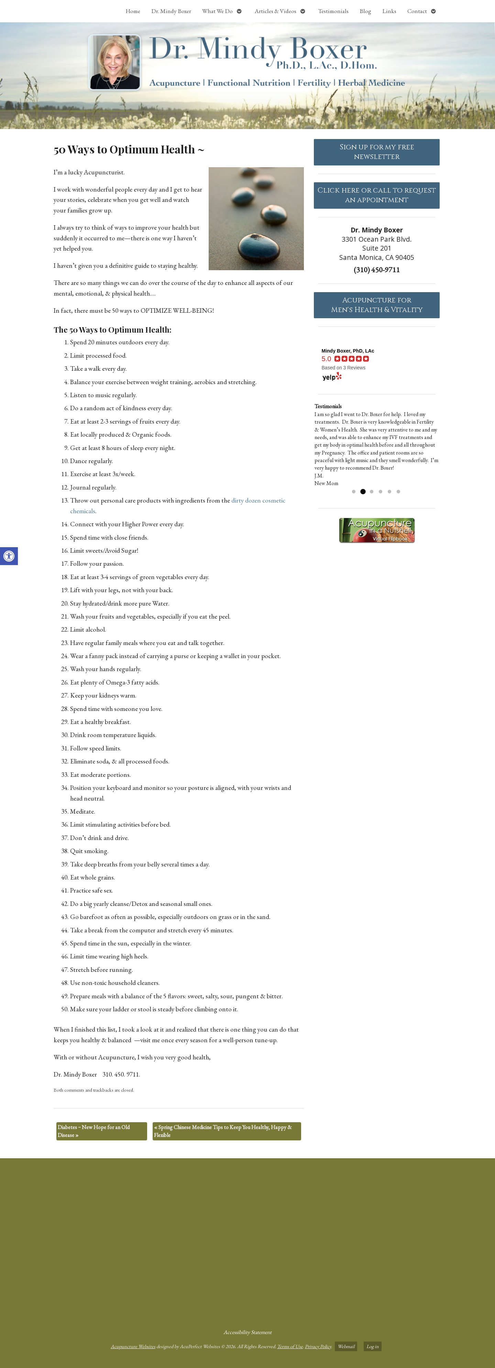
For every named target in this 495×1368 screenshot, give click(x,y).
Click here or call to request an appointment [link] (377, 195)
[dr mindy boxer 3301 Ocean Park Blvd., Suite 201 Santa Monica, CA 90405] (247, 1240)
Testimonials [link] (333, 11)
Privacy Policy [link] (318, 1346)
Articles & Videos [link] (275, 11)
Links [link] (389, 11)
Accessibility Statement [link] (247, 1332)
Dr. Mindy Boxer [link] (171, 11)
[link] (9, 556)
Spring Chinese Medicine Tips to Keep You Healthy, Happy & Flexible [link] (223, 1131)
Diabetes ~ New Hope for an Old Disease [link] (94, 1131)
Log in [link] (372, 1346)
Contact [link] (417, 11)
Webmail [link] (346, 1346)
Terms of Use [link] (290, 1346)
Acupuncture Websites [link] (133, 1346)
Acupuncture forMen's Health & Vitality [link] (377, 305)
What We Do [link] (217, 11)
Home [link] (132, 11)
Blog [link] (365, 11)
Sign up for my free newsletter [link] (377, 152)
